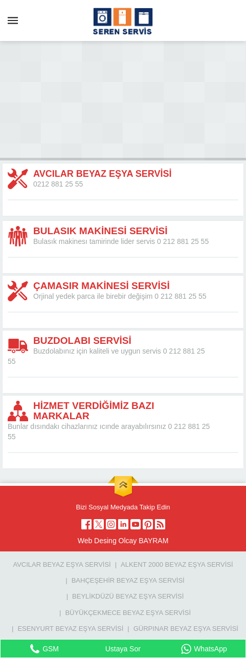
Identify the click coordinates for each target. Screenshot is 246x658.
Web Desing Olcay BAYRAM (123, 541)
